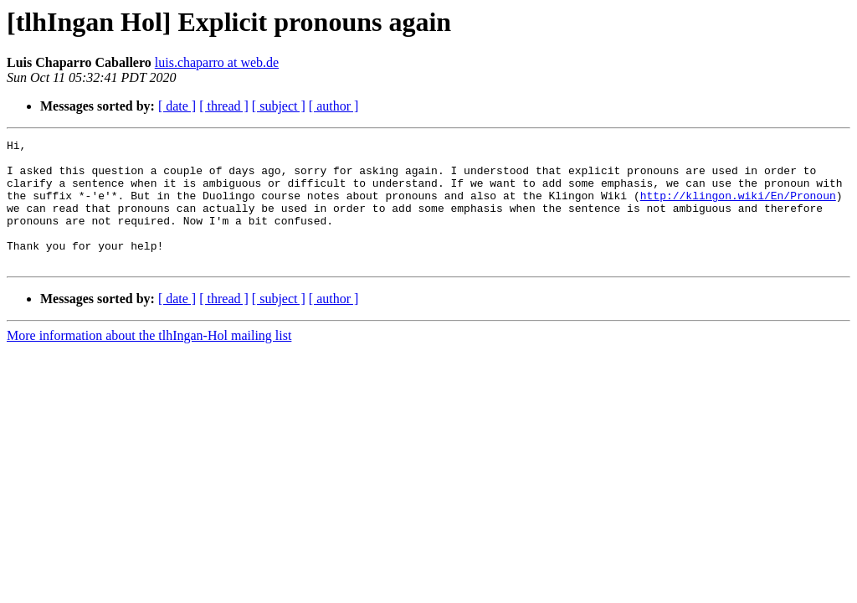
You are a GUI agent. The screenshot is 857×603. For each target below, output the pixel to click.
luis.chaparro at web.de (217, 62)
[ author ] (334, 106)
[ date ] (177, 106)
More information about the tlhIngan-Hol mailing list (149, 360)
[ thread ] (224, 106)
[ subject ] (278, 106)
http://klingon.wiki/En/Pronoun (738, 207)
